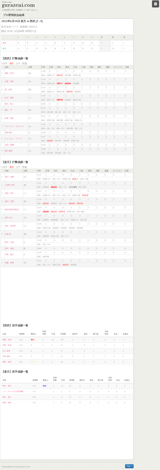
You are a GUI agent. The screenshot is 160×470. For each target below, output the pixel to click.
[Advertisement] (67, 294)
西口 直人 (6, 397)
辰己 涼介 (9, 218)
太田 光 (8, 234)
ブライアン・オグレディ (14, 126)
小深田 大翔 (9, 185)
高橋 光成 (6, 339)
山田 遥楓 (9, 145)
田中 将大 (6, 386)
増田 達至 (6, 362)
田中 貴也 (9, 248)
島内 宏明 (9, 201)
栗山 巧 (8, 110)
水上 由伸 (6, 351)
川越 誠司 (9, 81)
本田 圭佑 (6, 345)
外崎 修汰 (9, 118)
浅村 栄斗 (9, 193)
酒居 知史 (6, 402)
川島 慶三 (9, 254)
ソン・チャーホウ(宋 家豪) (13, 391)
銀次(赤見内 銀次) (12, 209)
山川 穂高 (9, 98)
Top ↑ (129, 466)
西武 (4, 43)
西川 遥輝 (9, 177)
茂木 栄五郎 (10, 226)
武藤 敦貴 (9, 262)
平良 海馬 (6, 356)
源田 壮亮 (9, 73)
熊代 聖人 (9, 104)
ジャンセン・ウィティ (14, 138)
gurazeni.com (18, 5)
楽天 (4, 48)
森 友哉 (8, 89)
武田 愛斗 (8, 132)
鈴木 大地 (9, 242)
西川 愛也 (8, 151)
